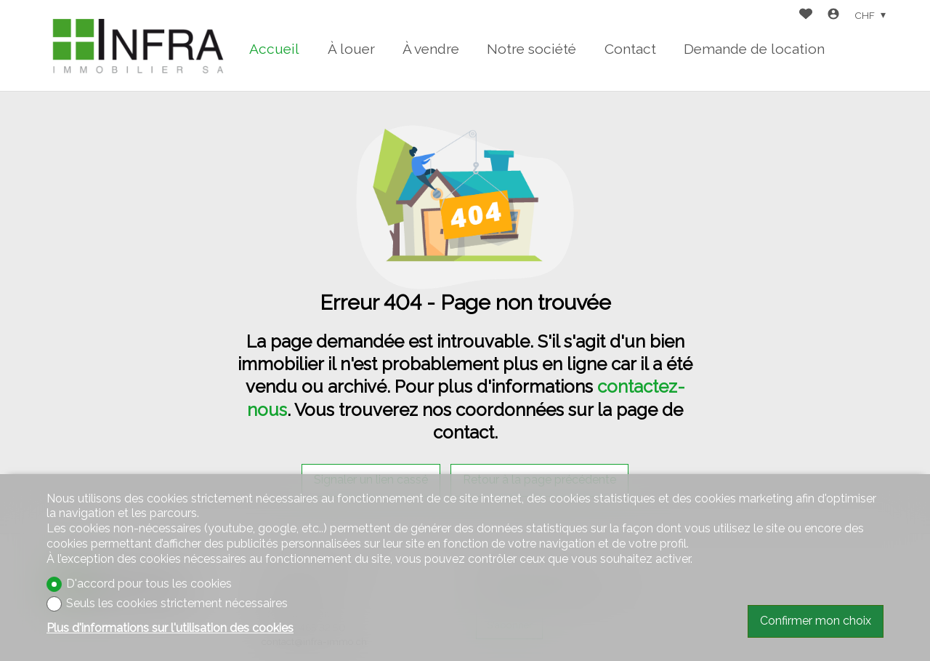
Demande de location (754, 49)
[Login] (833, 15)
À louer (351, 49)
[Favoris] (805, 15)
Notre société (531, 49)
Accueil (274, 49)
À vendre (431, 49)
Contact (630, 49)
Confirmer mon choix (815, 621)
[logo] (137, 45)
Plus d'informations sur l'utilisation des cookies (170, 628)
